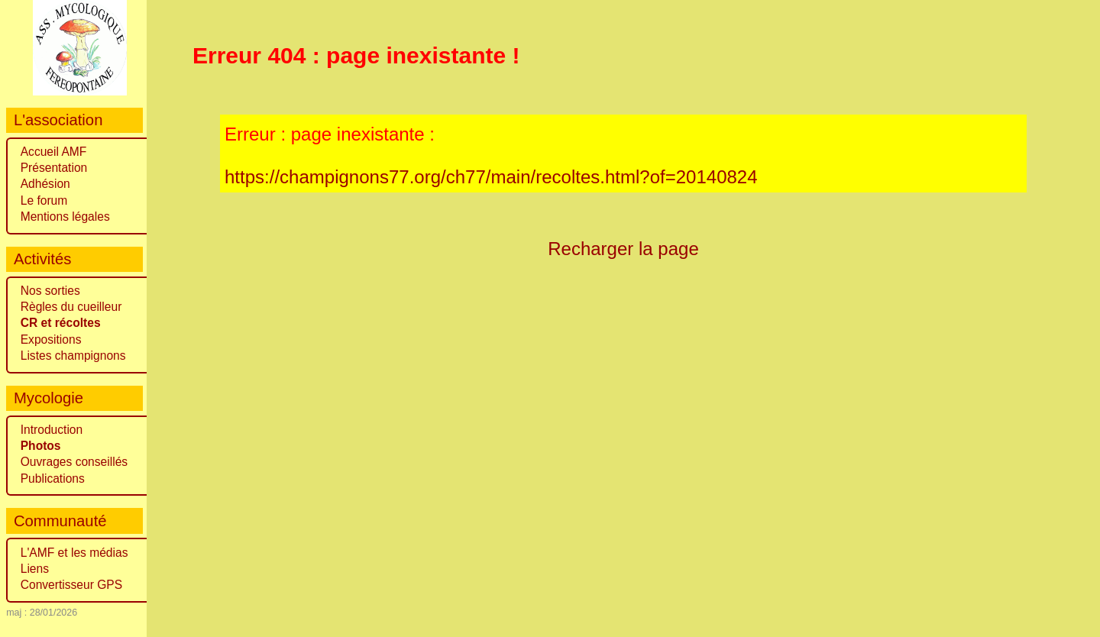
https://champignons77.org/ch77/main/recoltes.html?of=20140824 (491, 177)
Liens (35, 568)
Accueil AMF (54, 151)
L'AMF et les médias (74, 552)
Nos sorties (50, 290)
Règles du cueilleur (71, 306)
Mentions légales (65, 216)
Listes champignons (73, 355)
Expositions (51, 339)
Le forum (44, 200)
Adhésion (45, 183)
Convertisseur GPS (71, 584)
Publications (53, 478)
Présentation (54, 167)
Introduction (52, 429)
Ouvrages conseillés (74, 461)
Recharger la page (623, 248)
